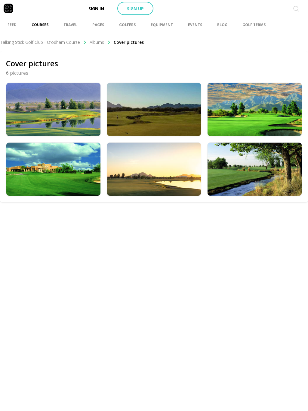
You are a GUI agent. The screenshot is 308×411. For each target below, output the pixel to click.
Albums (100, 42)
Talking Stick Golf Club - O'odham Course (43, 42)
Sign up (135, 8)
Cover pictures (129, 42)
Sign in (96, 8)
